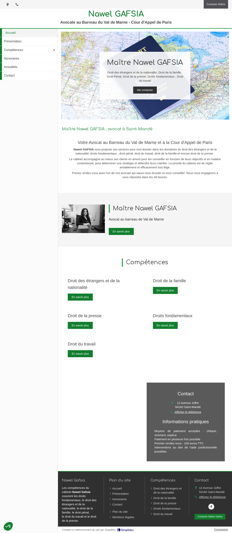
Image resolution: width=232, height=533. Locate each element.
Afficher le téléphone (188, 412)
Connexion (221, 529)
